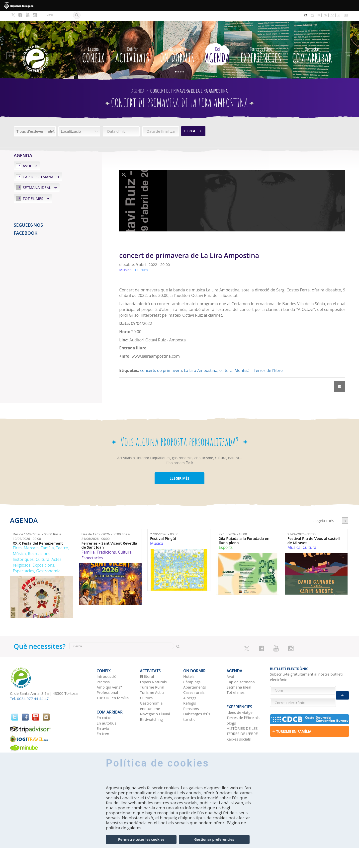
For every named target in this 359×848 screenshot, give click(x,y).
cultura (225, 360)
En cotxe (104, 703)
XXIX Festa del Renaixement (38, 533)
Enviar (342, 693)
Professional (107, 680)
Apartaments (194, 675)
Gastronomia (48, 561)
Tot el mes (33, 188)
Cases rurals (193, 680)
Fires (17, 538)
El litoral (147, 664)
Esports (226, 537)
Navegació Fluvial (155, 701)
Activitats (132, 43)
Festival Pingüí (163, 529)
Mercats (31, 538)
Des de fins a (37, 526)
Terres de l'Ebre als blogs (243, 706)
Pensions (191, 696)
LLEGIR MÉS (179, 468)
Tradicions (106, 542)
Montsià (242, 360)
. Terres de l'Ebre (267, 360)
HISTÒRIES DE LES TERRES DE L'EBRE (242, 717)
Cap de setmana (38, 166)
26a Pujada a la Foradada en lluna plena (244, 531)
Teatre (62, 538)
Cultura (42, 549)
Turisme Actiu (152, 680)
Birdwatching (151, 707)
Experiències (260, 43)
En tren (103, 719)
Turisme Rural (152, 675)
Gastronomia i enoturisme (152, 694)
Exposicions (43, 555)
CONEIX (93, 43)
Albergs (189, 685)
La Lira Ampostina (200, 360)
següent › (345, 511)
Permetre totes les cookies (141, 839)
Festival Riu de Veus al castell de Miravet (313, 531)
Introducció (106, 664)
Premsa (103, 669)
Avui (27, 155)
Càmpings (191, 669)
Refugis (189, 691)
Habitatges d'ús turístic (196, 704)
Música (19, 544)
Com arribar (312, 43)
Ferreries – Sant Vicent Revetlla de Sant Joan (109, 535)
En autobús (106, 708)
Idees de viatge (240, 697)
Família (47, 538)
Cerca (189, 121)
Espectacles (23, 561)
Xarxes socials (239, 724)
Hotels (188, 664)
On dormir (177, 43)
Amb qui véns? (109, 675)
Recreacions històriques (31, 546)
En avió (103, 714)
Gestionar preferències (214, 839)
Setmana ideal (37, 177)
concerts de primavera (161, 360)
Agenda (217, 43)
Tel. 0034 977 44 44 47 (29, 688)
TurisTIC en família (113, 685)
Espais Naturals (153, 669)
